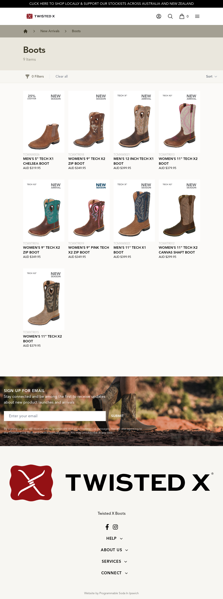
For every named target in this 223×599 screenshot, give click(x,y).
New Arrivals (49, 31)
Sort (211, 76)
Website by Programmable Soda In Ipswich (111, 593)
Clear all (62, 76)
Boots (76, 31)
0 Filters (34, 76)
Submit (117, 416)
